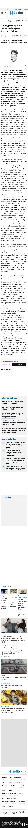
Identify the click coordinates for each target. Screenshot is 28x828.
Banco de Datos (6, 782)
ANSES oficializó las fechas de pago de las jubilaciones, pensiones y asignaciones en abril (16, 461)
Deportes (22, 788)
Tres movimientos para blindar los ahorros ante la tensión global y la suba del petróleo (13, 710)
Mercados (18, 782)
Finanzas (14, 780)
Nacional (4, 788)
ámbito (3, 21)
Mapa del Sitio (11, 798)
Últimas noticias (15, 777)
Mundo (13, 788)
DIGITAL (6, 813)
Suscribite (19, 364)
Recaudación (18, 9)
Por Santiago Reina (5, 656)
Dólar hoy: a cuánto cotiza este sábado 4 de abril (12, 408)
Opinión (13, 785)
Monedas (3, 499)
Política (23, 780)
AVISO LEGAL (5, 804)
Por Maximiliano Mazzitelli (7, 715)
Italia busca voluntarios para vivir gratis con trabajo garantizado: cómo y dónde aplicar (15, 445)
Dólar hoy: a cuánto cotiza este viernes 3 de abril (11, 686)
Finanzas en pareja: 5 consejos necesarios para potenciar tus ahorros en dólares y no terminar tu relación (13, 639)
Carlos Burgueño (6, 35)
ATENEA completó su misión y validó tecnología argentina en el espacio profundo (13, 422)
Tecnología (18, 796)
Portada (4, 777)
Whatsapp (21, 771)
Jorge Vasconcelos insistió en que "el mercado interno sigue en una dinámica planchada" (14, 430)
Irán (11, 9)
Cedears (24, 499)
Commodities (17, 499)
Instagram (9, 771)
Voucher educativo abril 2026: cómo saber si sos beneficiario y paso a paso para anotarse (15, 453)
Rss (2, 798)
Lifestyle (22, 785)
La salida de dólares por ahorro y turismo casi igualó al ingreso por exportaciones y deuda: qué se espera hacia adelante (12, 651)
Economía (16, 17)
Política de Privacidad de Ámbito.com (13, 801)
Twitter (2, 771)
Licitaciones (13, 806)
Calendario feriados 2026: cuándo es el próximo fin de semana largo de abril (15, 468)
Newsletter (23, 771)
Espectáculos (6, 796)
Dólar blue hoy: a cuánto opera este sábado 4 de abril (12, 402)
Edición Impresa (6, 790)
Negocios (4, 785)
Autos (21, 793)
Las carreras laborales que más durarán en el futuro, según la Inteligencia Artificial (12, 415)
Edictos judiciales (18, 804)
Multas (3, 806)
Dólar (7, 17)
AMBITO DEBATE (22, 813)
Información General (8, 793)
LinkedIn (13, 771)
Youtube (17, 771)
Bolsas (10, 499)
